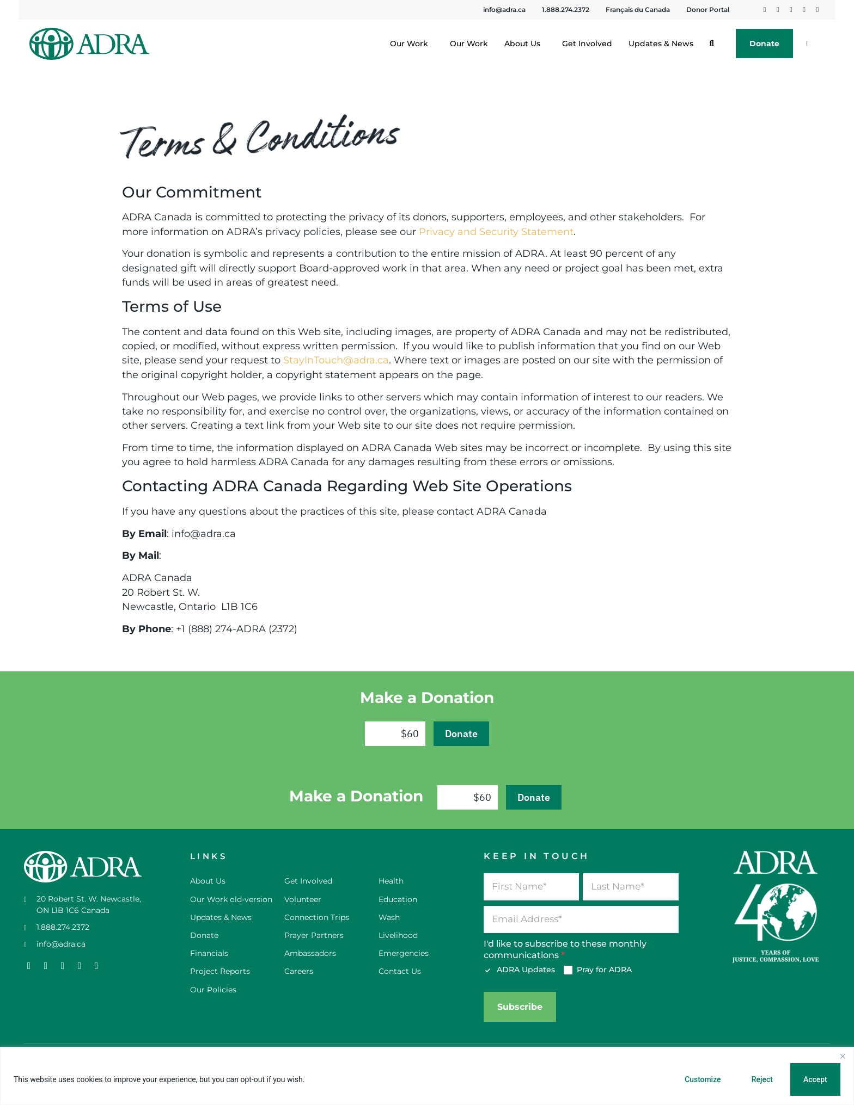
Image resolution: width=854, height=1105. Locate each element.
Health (391, 881)
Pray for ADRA (598, 969)
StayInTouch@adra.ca (336, 360)
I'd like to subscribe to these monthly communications (565, 949)
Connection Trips (316, 917)
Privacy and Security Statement (496, 231)
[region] (427, 1076)
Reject (760, 1079)
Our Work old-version (231, 899)
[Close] (842, 1056)
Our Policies (213, 990)
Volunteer (302, 899)
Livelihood (398, 935)
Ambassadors (310, 953)
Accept (815, 1079)
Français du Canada (638, 9)
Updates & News (661, 43)
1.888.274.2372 (565, 9)
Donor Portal (707, 9)
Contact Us (400, 971)
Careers (298, 971)
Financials (209, 953)
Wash (389, 917)
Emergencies (404, 953)
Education (398, 899)
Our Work (412, 43)
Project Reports (220, 971)
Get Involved (587, 43)
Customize (700, 1079)
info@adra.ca (504, 9)
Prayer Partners (314, 935)
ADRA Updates (519, 969)
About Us (525, 43)
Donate (764, 43)
